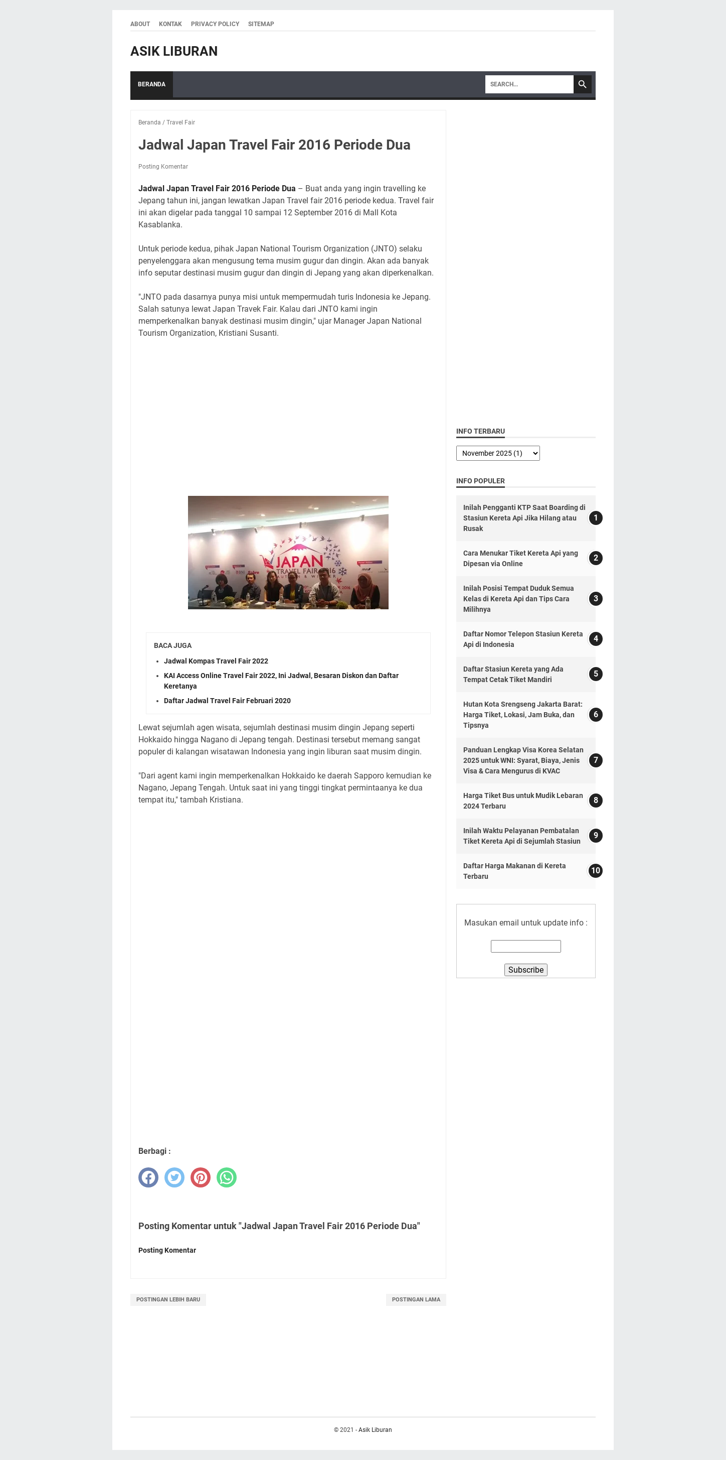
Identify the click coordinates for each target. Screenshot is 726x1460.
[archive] (498, 453)
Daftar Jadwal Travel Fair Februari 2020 (227, 701)
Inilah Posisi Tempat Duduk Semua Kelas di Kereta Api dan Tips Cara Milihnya (518, 598)
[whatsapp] (227, 1177)
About (140, 24)
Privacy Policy (215, 24)
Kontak (170, 24)
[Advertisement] (288, 417)
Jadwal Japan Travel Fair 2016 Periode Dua (217, 188)
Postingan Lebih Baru (168, 1299)
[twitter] (174, 1177)
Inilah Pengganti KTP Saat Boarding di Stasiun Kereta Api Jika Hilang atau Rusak (524, 518)
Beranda (151, 84)
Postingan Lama (416, 1299)
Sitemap (261, 24)
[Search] (529, 84)
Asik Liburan (174, 51)
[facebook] (148, 1177)
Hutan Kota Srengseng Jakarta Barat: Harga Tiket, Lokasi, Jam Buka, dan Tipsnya (523, 714)
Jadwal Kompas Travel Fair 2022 (216, 661)
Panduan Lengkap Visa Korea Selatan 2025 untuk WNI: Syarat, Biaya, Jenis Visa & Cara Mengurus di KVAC (523, 760)
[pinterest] (201, 1177)
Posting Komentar (163, 166)
